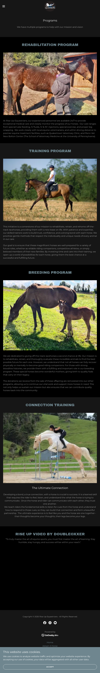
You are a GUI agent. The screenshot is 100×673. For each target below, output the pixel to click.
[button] (8, 6)
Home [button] (50, 642)
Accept (50, 667)
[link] (50, 6)
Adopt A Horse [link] (50, 646)
